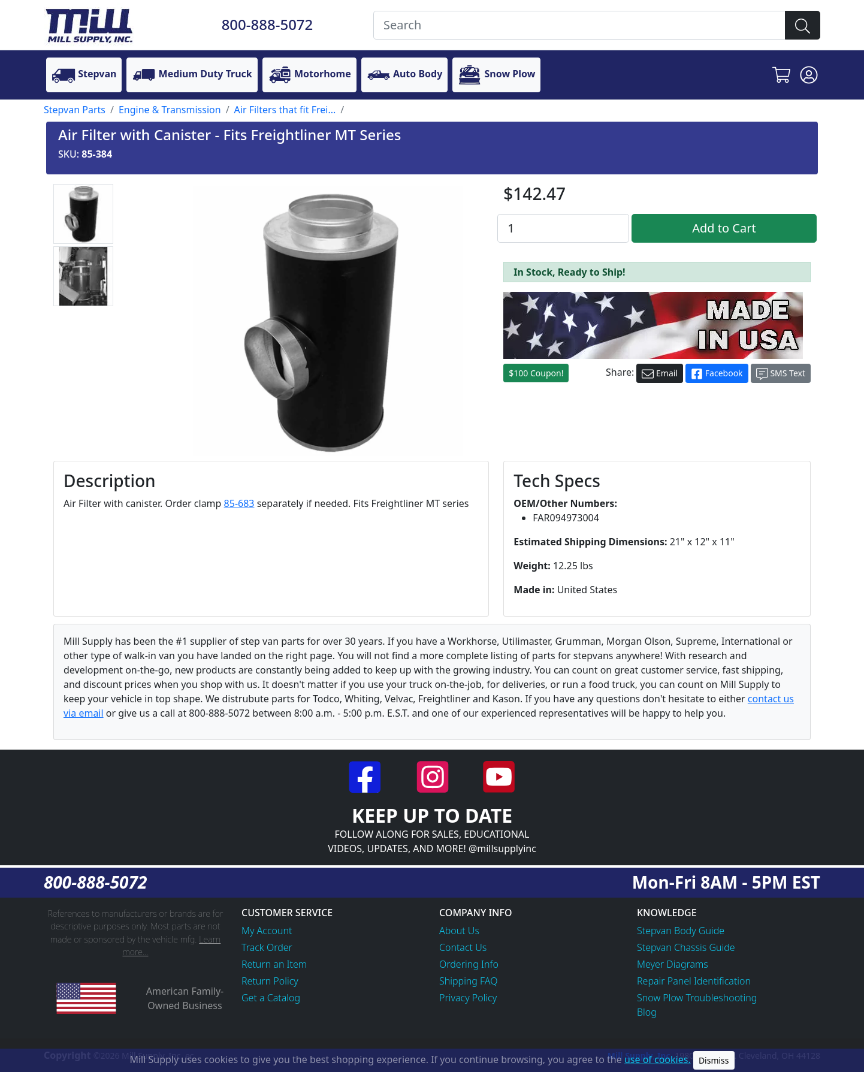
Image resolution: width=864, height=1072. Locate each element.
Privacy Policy (468, 997)
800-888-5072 (267, 24)
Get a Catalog (270, 997)
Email (660, 373)
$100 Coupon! (536, 373)
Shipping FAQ (468, 981)
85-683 (239, 503)
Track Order (266, 947)
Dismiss (714, 1060)
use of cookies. (657, 1059)
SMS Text (780, 373)
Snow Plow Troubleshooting (697, 997)
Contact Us (463, 947)
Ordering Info (469, 964)
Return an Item (274, 964)
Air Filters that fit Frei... (285, 109)
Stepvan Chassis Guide (686, 947)
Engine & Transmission (170, 109)
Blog (647, 1012)
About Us (459, 930)
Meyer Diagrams (672, 964)
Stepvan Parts (74, 109)
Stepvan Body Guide (680, 930)
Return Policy (269, 981)
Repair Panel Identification (694, 981)
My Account (266, 930)
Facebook (716, 373)
